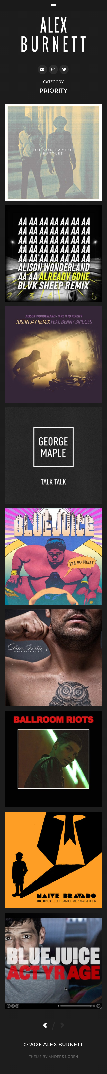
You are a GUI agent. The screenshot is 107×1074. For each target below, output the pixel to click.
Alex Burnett (63, 1045)
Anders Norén (63, 1056)
